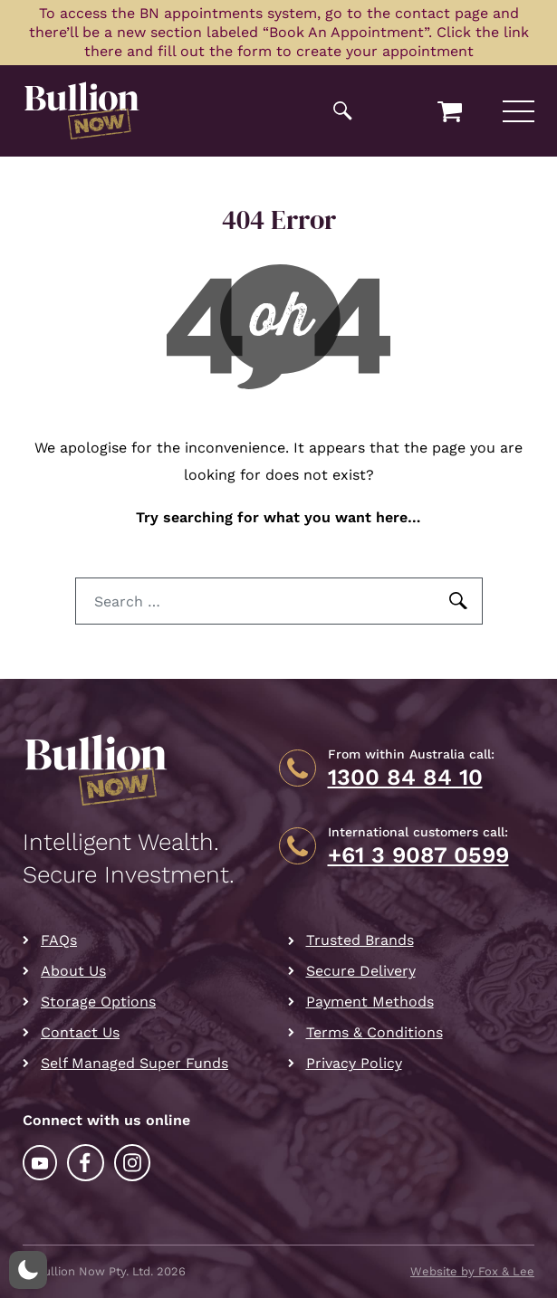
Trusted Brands (360, 940)
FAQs (59, 940)
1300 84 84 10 (405, 777)
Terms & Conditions (374, 1032)
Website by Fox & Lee (472, 1271)
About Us (73, 970)
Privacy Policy (354, 1063)
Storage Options (98, 1001)
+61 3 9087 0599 (418, 855)
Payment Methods (370, 1001)
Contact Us (80, 1032)
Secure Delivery (361, 970)
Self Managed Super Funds (134, 1063)
